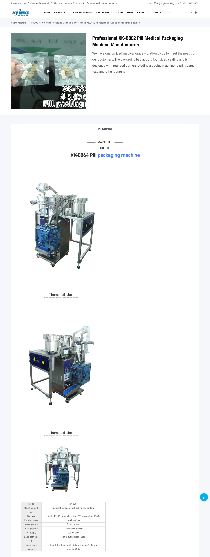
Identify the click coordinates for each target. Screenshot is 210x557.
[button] (169, 12)
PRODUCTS (35, 22)
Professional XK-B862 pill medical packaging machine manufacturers (107, 22)
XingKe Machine (18, 22)
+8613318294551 (189, 3)
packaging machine (119, 155)
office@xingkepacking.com (164, 3)
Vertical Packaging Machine (57, 22)
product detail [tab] (105, 129)
